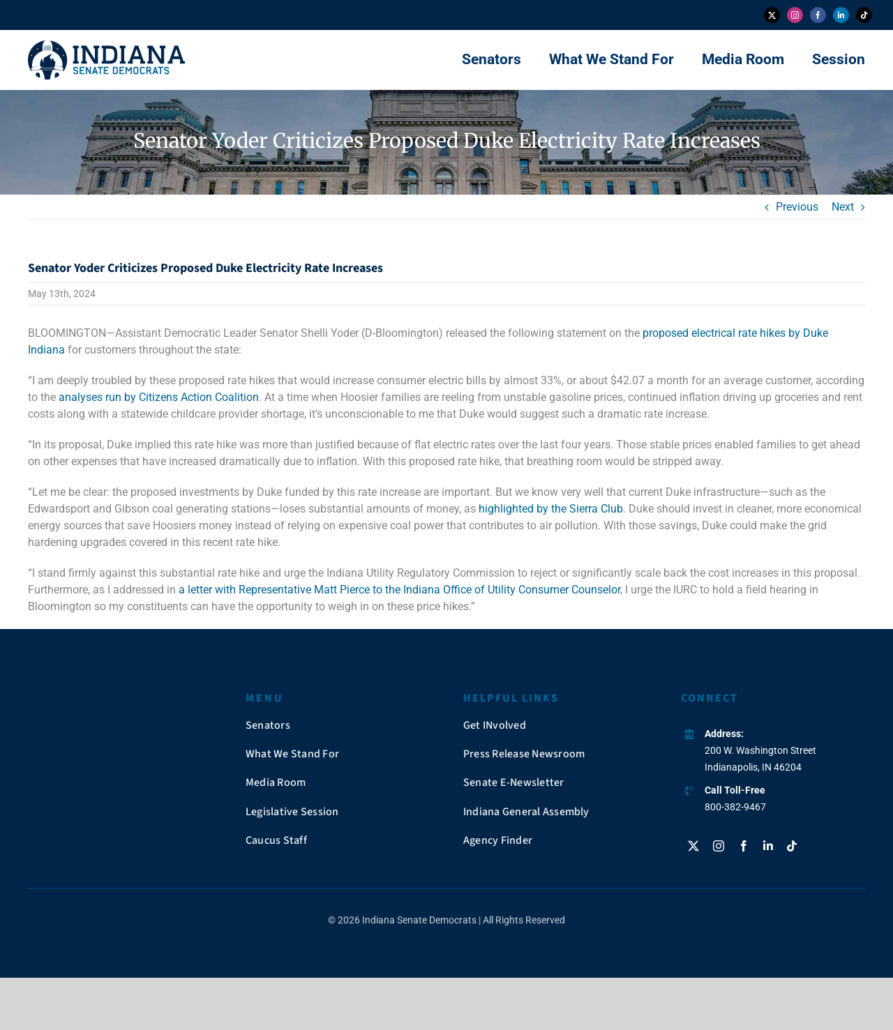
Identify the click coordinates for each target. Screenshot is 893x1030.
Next (843, 206)
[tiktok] (864, 15)
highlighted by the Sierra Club (551, 508)
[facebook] (818, 15)
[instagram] (795, 15)
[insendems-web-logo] (106, 45)
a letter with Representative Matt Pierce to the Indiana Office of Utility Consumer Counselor (399, 589)
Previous (797, 206)
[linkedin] (841, 15)
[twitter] (772, 15)
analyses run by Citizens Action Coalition (159, 397)
